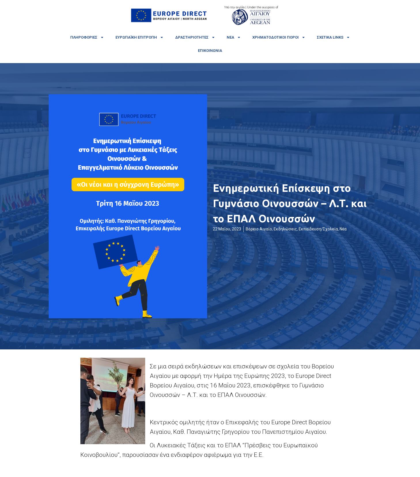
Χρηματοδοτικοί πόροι (278, 37)
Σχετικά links (333, 37)
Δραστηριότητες (195, 37)
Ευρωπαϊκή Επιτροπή (140, 37)
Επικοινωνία (210, 50)
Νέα (234, 37)
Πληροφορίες (87, 37)
